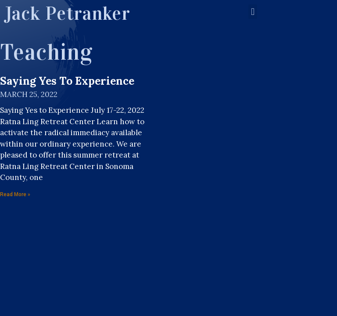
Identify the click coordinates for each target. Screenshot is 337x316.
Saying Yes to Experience (67, 81)
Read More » (15, 194)
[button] (252, 11)
